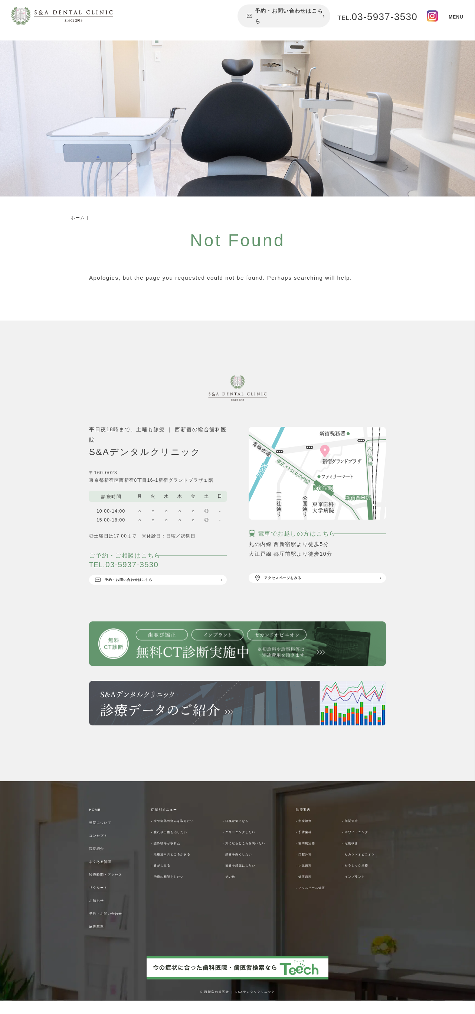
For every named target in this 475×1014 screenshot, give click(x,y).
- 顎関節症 (354, 833)
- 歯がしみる (165, 878)
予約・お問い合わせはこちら (285, 16)
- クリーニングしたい (247, 845)
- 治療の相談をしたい (175, 889)
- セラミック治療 (361, 889)
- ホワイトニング (361, 845)
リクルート (103, 900)
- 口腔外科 (308, 867)
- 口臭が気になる (242, 833)
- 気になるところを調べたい (254, 856)
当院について (106, 835)
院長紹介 (100, 861)
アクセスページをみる (291, 580)
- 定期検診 (354, 856)
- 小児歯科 (308, 889)
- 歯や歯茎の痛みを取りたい (183, 833)
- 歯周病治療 (310, 856)
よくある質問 (106, 874)
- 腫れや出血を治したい (178, 845)
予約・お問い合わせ (115, 926)
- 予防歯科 (308, 845)
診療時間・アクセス (115, 887)
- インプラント (359, 900)
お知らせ (100, 913)
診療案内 (307, 822)
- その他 (232, 889)
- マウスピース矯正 (318, 911)
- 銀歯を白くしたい (244, 867)
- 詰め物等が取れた (173, 856)
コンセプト (103, 848)
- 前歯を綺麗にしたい (247, 878)
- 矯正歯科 (308, 900)
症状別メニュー (171, 822)
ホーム (78, 217)
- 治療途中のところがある (180, 867)
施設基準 (100, 939)
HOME (98, 822)
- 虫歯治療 (308, 833)
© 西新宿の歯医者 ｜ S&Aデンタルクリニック (237, 1004)
